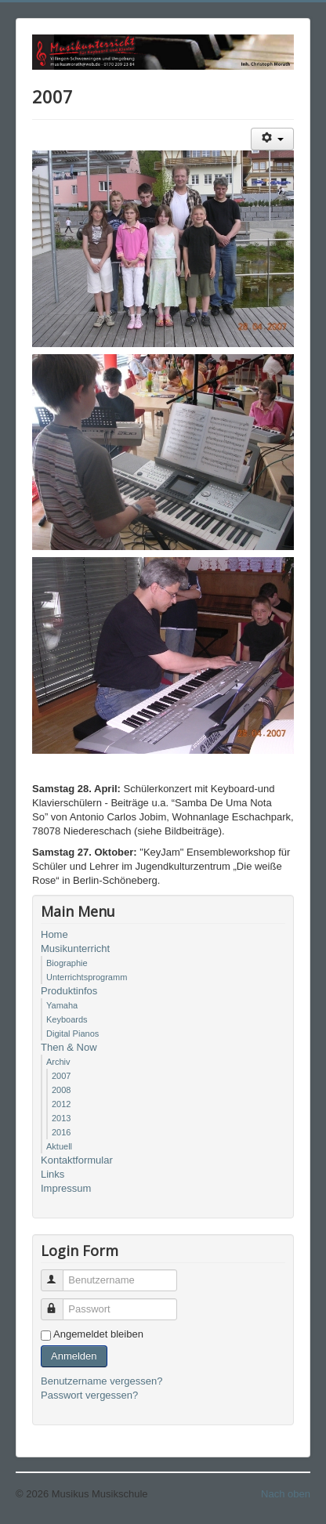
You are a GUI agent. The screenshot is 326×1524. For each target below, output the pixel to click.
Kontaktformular (77, 1160)
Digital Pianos (72, 1033)
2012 (61, 1104)
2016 (61, 1132)
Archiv (58, 1061)
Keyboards (67, 1019)
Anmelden (74, 1356)
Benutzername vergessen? (101, 1381)
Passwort (59, 1302)
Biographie (67, 963)
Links (52, 1174)
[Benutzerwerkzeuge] (272, 139)
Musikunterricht (75, 948)
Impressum (66, 1188)
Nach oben (285, 1494)
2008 (61, 1090)
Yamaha (62, 1005)
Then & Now (69, 1047)
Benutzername (59, 1273)
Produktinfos (69, 991)
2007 (61, 1076)
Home (54, 934)
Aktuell (59, 1146)
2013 (61, 1118)
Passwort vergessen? (89, 1395)
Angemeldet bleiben (98, 1334)
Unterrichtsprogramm (86, 977)
